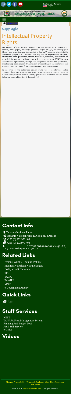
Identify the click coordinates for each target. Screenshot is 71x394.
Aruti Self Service (13, 326)
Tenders (57, 4)
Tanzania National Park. (32, 389)
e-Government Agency (17, 288)
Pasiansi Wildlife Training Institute (23, 262)
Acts (10, 301)
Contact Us (47, 4)
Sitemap (9, 382)
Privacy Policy (20, 382)
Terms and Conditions (35, 382)
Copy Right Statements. (54, 382)
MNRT (8, 284)
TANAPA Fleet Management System (22, 320)
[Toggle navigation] (4, 19)
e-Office (7, 329)
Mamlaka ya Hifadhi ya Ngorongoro (24, 266)
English (48, 6)
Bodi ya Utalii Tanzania (17, 269)
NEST (6, 317)
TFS (7, 273)
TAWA (8, 277)
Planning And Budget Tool (17, 323)
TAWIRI (9, 280)
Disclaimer (35, 384)
